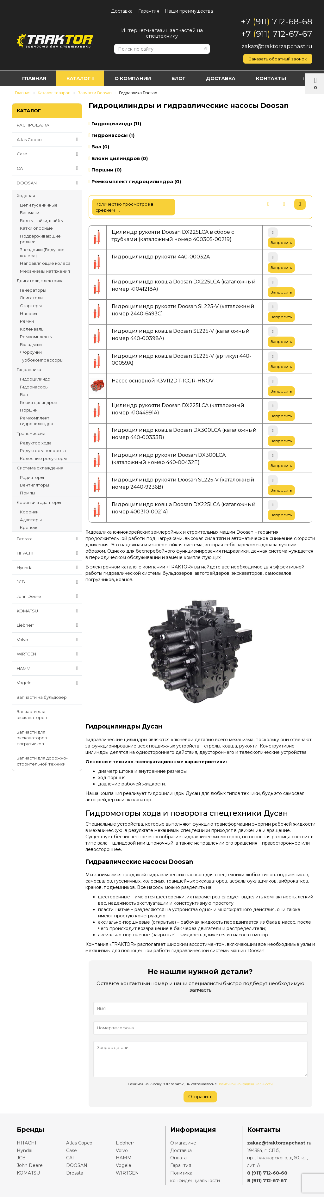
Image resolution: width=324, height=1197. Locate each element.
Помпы (27, 492)
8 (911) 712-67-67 (267, 1180)
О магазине (183, 1143)
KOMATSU (49, 611)
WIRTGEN (49, 654)
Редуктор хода (36, 442)
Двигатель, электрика (40, 280)
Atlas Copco (49, 139)
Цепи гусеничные (39, 205)
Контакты (271, 78)
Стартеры (31, 305)
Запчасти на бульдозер (42, 697)
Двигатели (31, 297)
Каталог (80, 78)
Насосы (28, 313)
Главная (34, 78)
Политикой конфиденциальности (245, 1084)
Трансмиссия (31, 433)
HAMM (49, 668)
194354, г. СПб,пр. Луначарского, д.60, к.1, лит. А (277, 1158)
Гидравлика (29, 369)
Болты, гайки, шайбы (42, 220)
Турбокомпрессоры (41, 360)
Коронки (29, 511)
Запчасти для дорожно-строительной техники (42, 760)
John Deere (49, 596)
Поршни (29, 409)
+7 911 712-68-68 (276, 21)
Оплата (178, 1158)
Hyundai (49, 567)
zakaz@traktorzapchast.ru (277, 46)
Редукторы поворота (43, 450)
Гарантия (148, 11)
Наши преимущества (189, 11)
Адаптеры (31, 519)
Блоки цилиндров (38, 402)
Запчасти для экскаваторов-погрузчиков (33, 737)
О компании (133, 78)
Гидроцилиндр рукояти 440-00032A (161, 257)
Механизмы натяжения (45, 271)
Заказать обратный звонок (278, 58)
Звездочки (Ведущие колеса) (42, 252)
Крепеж (28, 527)
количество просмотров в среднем (124, 207)
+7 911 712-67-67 (276, 34)
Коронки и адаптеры (39, 502)
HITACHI (49, 553)
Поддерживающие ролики (40, 239)
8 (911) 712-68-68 (267, 1173)
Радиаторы (32, 477)
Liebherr (49, 625)
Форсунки (31, 352)
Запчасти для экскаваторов (32, 714)
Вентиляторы (34, 484)
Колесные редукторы (43, 458)
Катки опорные (36, 228)
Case (49, 154)
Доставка (122, 11)
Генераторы (33, 290)
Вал (24, 394)
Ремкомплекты (36, 336)
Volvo (49, 639)
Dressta (49, 539)
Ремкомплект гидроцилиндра (36, 420)
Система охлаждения (40, 467)
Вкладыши (31, 344)
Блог (178, 78)
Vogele (49, 683)
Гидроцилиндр (35, 378)
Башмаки (29, 212)
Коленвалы (32, 329)
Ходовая (26, 195)
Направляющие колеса (45, 263)
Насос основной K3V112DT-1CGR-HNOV (163, 381)
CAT (49, 168)
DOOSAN (49, 183)
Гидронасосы (34, 386)
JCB (49, 582)
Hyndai (24, 1150)
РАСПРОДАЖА (33, 124)
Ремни (27, 321)
